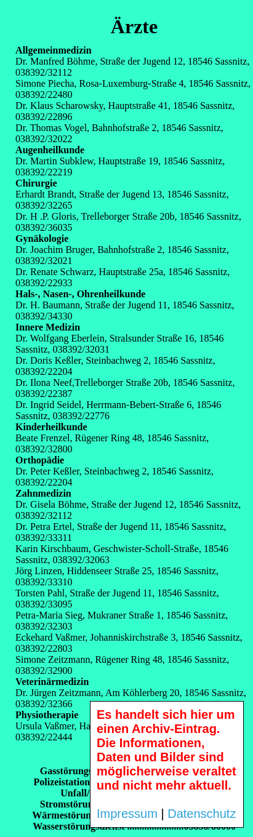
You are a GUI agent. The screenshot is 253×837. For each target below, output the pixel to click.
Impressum (127, 813)
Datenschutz (201, 813)
